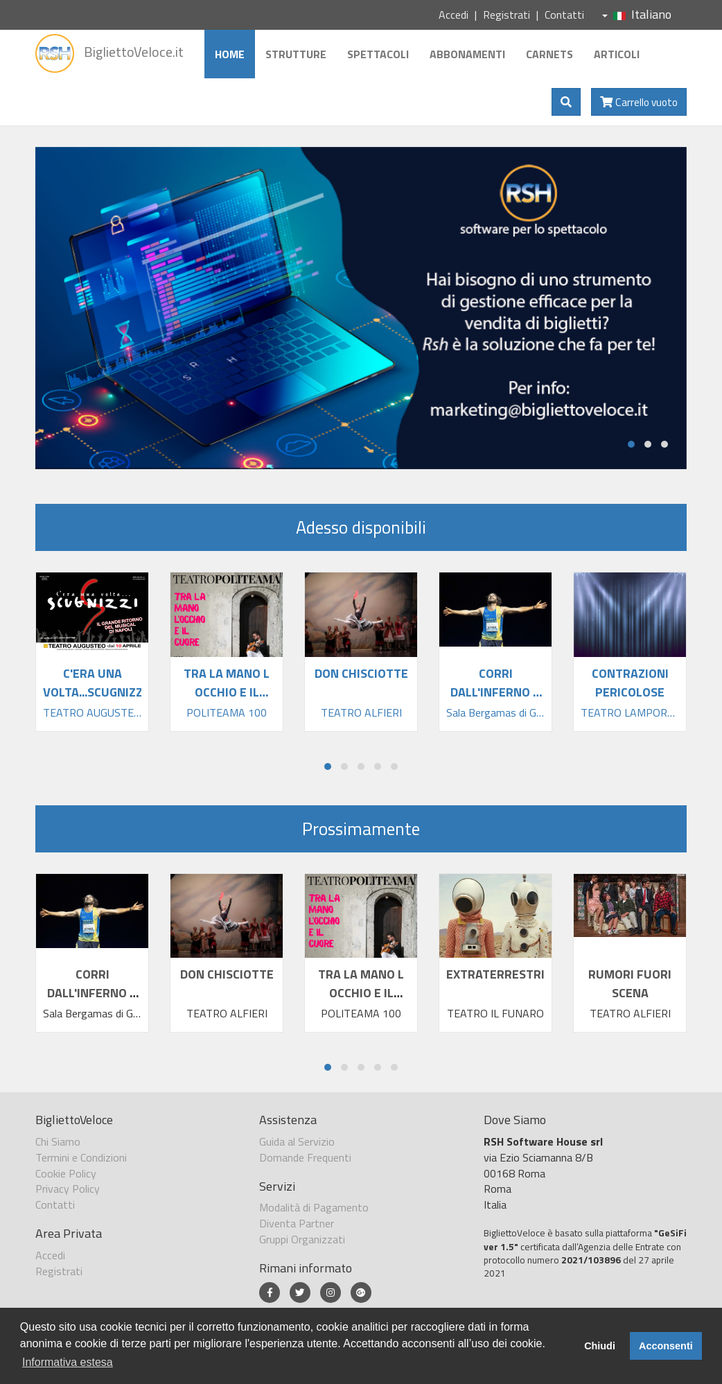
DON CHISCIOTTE (227, 974)
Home (230, 54)
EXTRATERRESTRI (495, 974)
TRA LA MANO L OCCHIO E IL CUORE (361, 993)
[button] (631, 444)
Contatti (564, 14)
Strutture (295, 54)
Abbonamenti (467, 54)
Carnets (549, 54)
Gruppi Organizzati (302, 1239)
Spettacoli (378, 54)
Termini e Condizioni (81, 1157)
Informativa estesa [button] (67, 1362)
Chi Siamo (57, 1141)
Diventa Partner (296, 1223)
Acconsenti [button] (666, 1345)
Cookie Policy (65, 1173)
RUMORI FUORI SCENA (629, 983)
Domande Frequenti (305, 1157)
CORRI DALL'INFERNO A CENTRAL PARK (92, 993)
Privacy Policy (67, 1188)
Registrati (506, 14)
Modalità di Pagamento (314, 1207)
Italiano (636, 14)
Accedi (453, 14)
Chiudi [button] (599, 1345)
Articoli (617, 54)
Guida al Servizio (297, 1141)
